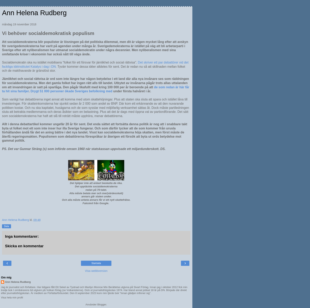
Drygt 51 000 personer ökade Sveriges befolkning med (72, 91)
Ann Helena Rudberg (34, 13)
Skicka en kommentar (24, 246)
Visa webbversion (96, 270)
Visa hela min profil (12, 297)
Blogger (101, 304)
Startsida (96, 263)
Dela (6, 226)
